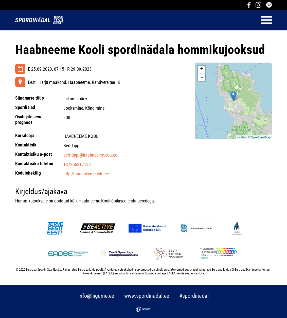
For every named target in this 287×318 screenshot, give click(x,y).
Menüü (170, 20)
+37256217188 (77, 164)
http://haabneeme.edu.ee (86, 173)
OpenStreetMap (261, 137)
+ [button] (201, 69)
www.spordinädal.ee (146, 296)
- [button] (202, 77)
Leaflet (241, 137)
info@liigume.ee (96, 296)
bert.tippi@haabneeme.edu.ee (90, 155)
